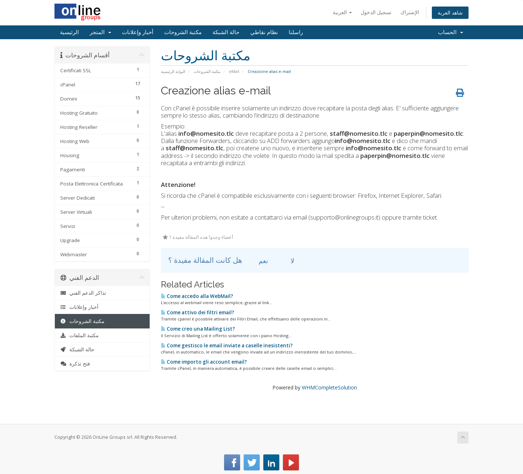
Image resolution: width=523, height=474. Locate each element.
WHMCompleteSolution (329, 387)
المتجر (100, 32)
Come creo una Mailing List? (198, 329)
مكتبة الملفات (79, 335)
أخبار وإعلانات (137, 32)
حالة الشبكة (225, 32)
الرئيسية (69, 32)
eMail (234, 71)
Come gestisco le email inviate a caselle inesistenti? (227, 345)
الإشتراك (409, 12)
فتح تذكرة (75, 363)
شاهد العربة (450, 12)
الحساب (450, 32)
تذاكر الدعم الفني (83, 293)
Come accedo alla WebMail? (197, 296)
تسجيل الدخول (376, 12)
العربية (342, 12)
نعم (259, 260)
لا (288, 260)
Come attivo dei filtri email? (197, 312)
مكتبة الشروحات (183, 32)
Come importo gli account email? (204, 362)
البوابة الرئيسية (173, 71)
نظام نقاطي (264, 32)
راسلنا (296, 32)
